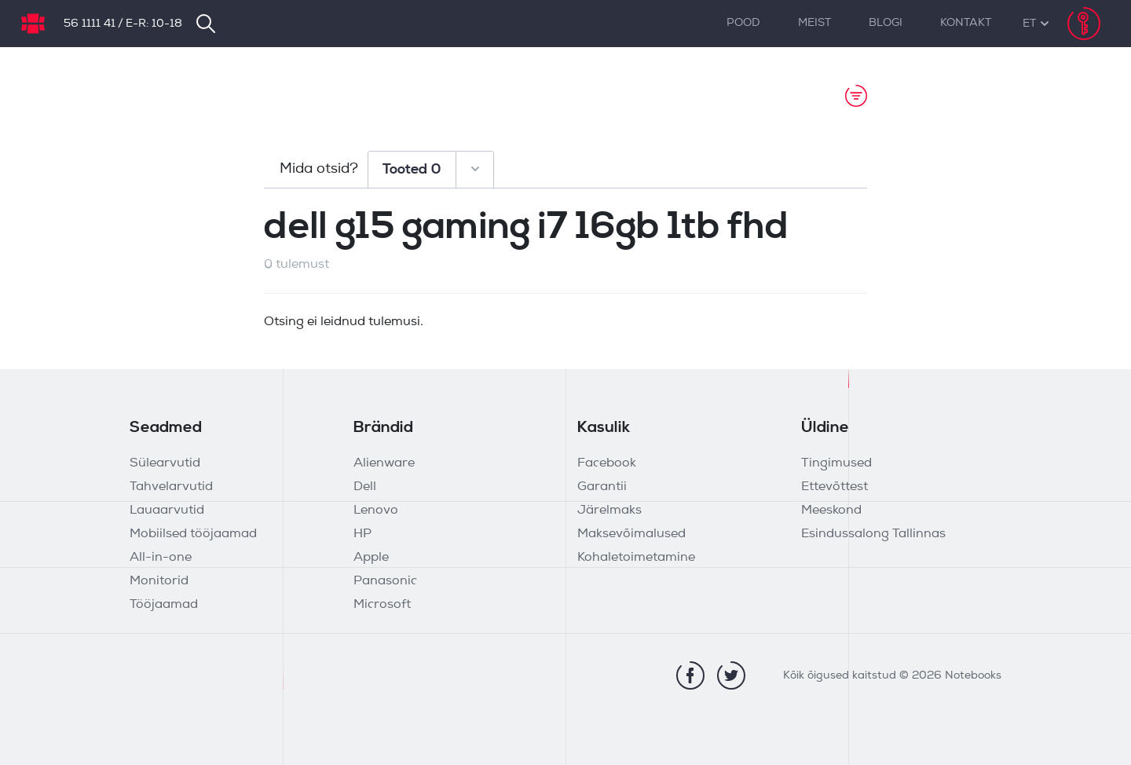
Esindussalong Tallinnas (873, 534)
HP (362, 534)
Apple (371, 557)
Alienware (384, 463)
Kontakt (965, 23)
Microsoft (382, 604)
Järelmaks (609, 510)
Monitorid (159, 581)
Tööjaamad (164, 604)
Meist (814, 23)
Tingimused (836, 463)
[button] (1029, 24)
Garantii (602, 487)
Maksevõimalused (631, 534)
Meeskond (831, 510)
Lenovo (375, 510)
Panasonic (385, 581)
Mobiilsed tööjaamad (193, 534)
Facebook (606, 463)
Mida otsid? (319, 169)
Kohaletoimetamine (636, 557)
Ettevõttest (834, 487)
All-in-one (161, 557)
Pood (743, 23)
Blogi (885, 23)
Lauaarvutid (167, 510)
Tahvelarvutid (171, 487)
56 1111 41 (89, 24)
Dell (364, 487)
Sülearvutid (165, 463)
